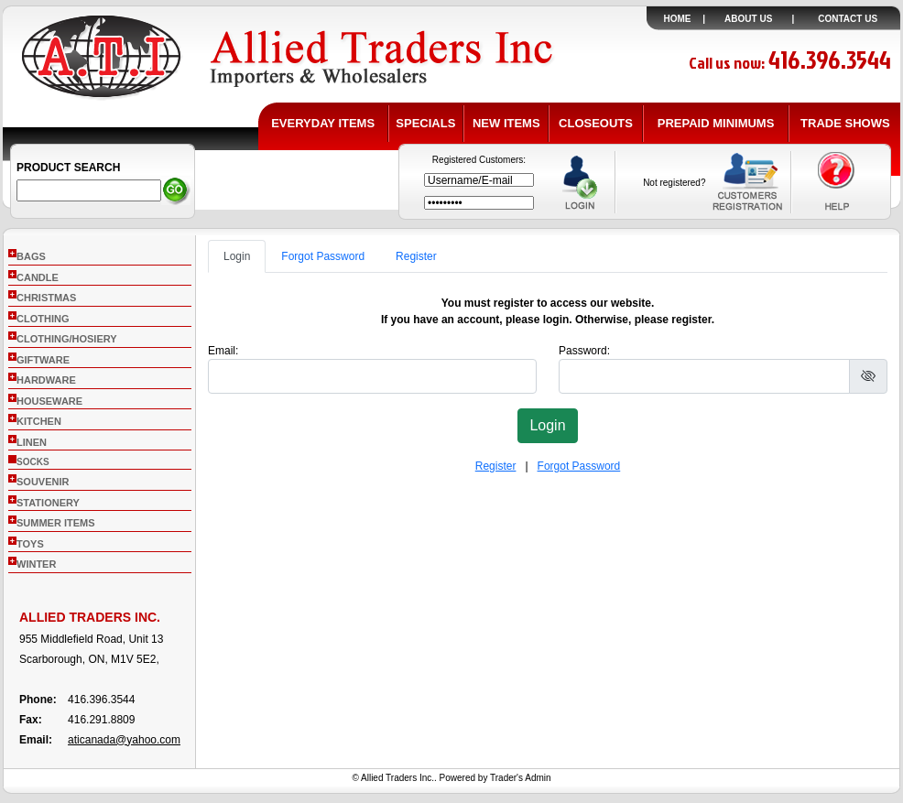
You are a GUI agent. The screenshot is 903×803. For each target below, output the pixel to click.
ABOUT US (748, 19)
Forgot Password (322, 256)
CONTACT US (847, 19)
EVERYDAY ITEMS (323, 123)
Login (236, 256)
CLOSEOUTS (596, 123)
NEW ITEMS (506, 123)
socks (32, 462)
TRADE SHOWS (845, 123)
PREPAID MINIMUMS (716, 123)
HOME (677, 19)
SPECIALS (425, 123)
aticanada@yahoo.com (124, 739)
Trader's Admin (520, 778)
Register (416, 256)
